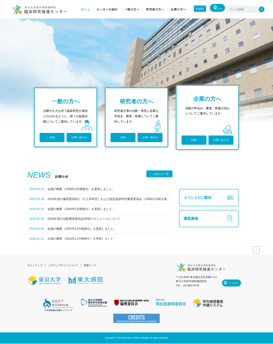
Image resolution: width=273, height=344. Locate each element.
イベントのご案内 (199, 200)
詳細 (51, 139)
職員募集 (192, 225)
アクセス (216, 9)
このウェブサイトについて (63, 265)
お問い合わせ (76, 139)
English (194, 8)
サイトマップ (35, 265)
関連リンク (91, 265)
